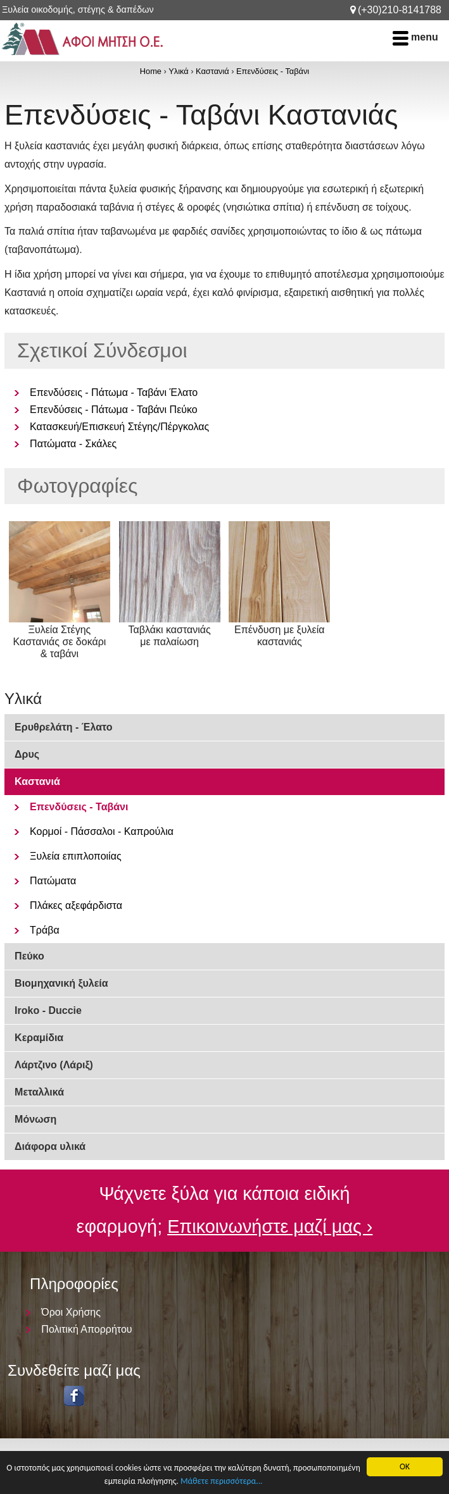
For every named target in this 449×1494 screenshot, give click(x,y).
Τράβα (45, 930)
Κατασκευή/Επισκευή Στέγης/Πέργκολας (119, 426)
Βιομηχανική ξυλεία (61, 983)
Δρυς (27, 754)
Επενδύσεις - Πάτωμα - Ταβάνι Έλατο (114, 392)
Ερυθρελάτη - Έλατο (63, 727)
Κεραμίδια (39, 1037)
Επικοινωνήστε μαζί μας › (269, 1226)
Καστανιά (212, 71)
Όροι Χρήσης (71, 1312)
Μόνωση (35, 1119)
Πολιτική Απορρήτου (86, 1329)
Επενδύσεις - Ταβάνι (272, 71)
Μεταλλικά (39, 1092)
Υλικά (178, 71)
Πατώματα (53, 880)
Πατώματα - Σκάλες (73, 443)
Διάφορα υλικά (50, 1146)
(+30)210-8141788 (399, 9)
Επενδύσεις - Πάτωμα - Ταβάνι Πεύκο (114, 409)
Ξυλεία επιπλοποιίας (76, 856)
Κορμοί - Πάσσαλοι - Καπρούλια (102, 831)
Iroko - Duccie (48, 1010)
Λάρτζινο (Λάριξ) (54, 1064)
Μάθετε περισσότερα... (221, 1481)
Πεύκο (29, 956)
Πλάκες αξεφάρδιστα (76, 905)
